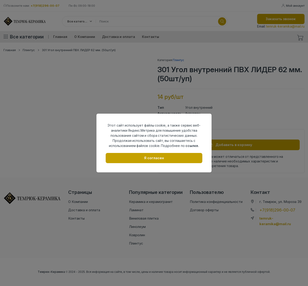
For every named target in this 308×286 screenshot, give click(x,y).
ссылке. (192, 146)
